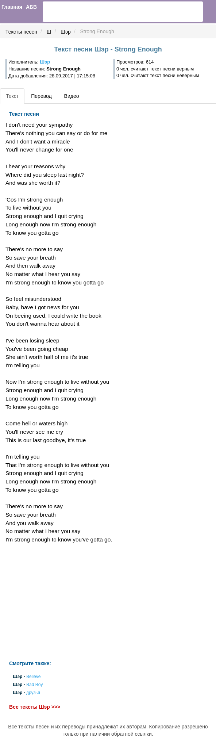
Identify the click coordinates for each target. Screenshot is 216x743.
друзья (33, 693)
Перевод (41, 96)
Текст (12, 96)
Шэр (66, 32)
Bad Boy (34, 684)
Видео (71, 96)
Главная (11, 7)
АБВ (31, 7)
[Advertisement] (72, 602)
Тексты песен (21, 32)
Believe (33, 676)
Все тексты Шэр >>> (34, 707)
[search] (69, 11)
